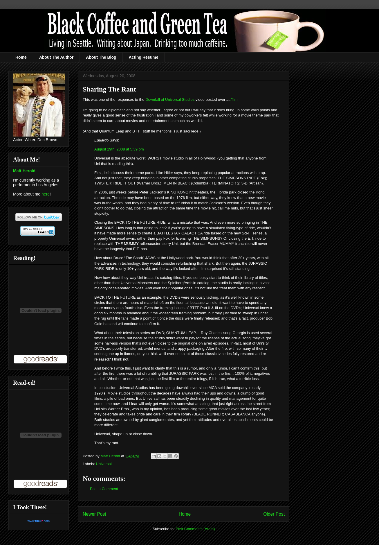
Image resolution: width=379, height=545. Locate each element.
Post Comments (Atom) (195, 529)
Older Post (274, 514)
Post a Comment (104, 489)
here (45, 194)
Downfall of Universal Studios (169, 99)
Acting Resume (143, 57)
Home (21, 57)
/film (233, 99)
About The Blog (101, 57)
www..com (39, 521)
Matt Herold (24, 170)
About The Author (56, 57)
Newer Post (94, 514)
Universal (104, 464)
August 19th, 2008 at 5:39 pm (119, 149)
